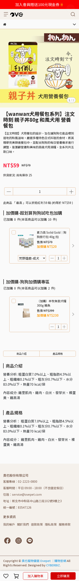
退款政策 (37, 524)
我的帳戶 (9, 524)
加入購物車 (35, 576)
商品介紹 (21, 353)
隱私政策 (51, 524)
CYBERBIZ (53, 565)
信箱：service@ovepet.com (22, 494)
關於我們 (23, 524)
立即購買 (63, 576)
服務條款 (65, 524)
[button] (73, 245)
